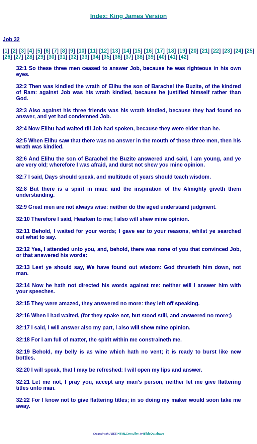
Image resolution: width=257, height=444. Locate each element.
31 (63, 57)
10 (82, 51)
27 (18, 57)
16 (149, 51)
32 (74, 57)
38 (140, 57)
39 (151, 57)
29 (40, 57)
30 (52, 57)
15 (138, 51)
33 (85, 57)
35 (106, 57)
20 (194, 51)
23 (227, 51)
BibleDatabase (153, 433)
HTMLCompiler (128, 433)
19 (182, 51)
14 (126, 51)
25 (250, 51)
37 (128, 57)
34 (96, 57)
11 (93, 51)
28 (29, 57)
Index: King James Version (128, 16)
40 (162, 57)
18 (171, 51)
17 (160, 51)
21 (205, 51)
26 (7, 57)
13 (115, 51)
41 (173, 57)
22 (216, 51)
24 (238, 51)
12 (104, 51)
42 (184, 57)
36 (117, 57)
